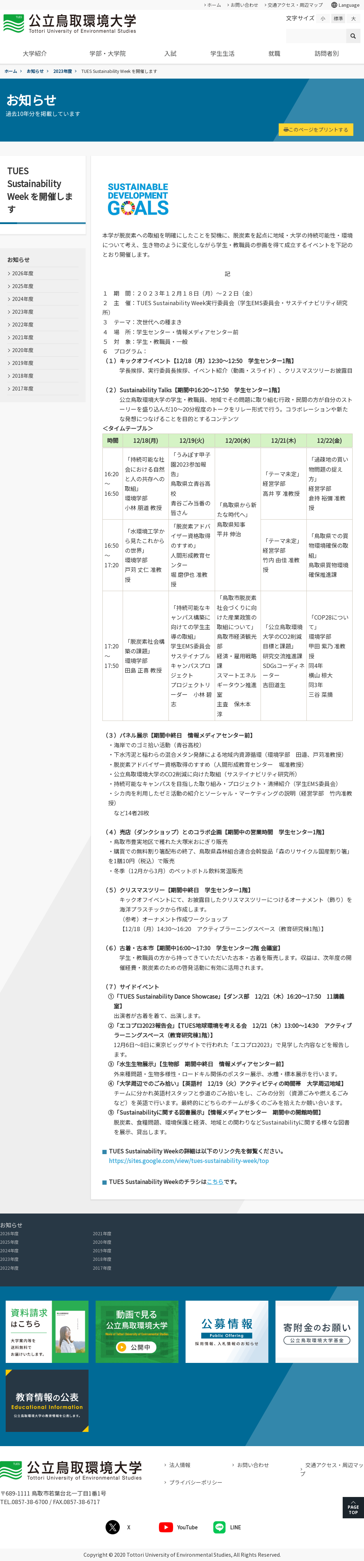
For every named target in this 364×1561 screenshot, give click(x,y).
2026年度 (22, 273)
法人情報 (180, 1465)
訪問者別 (327, 53)
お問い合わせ (244, 4)
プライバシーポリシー (196, 1482)
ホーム (214, 4)
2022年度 (22, 324)
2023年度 (62, 71)
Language (345, 5)
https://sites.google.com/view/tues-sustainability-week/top (189, 1160)
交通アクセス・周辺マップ (295, 4)
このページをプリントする (316, 129)
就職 (274, 53)
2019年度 (22, 362)
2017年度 (22, 388)
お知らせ (35, 71)
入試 (170, 53)
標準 (338, 18)
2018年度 (22, 375)
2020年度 (22, 350)
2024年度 (22, 298)
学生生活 (222, 53)
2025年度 (22, 286)
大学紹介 (35, 53)
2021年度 (22, 337)
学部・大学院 (108, 53)
